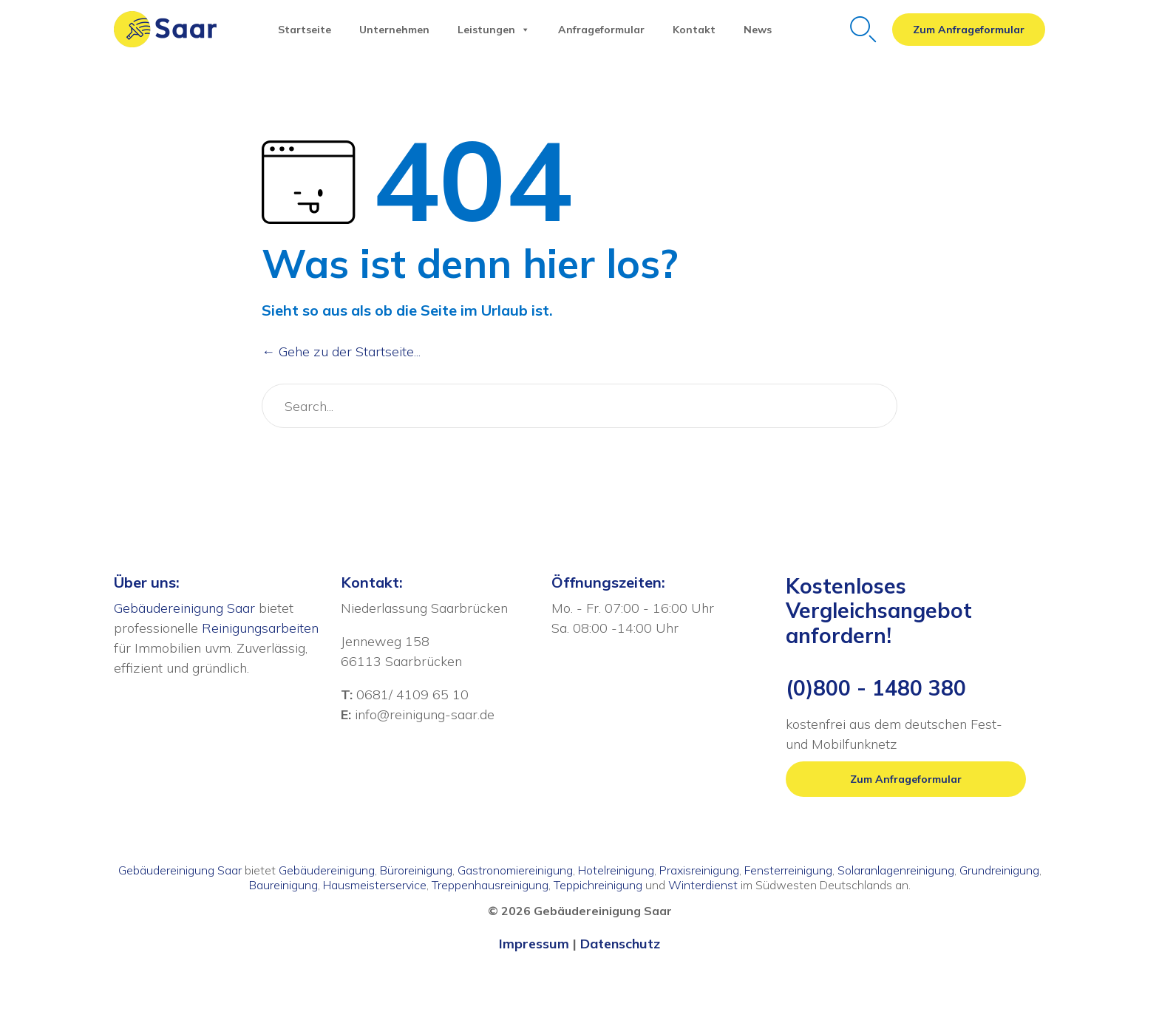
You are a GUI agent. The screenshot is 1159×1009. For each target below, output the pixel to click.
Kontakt (694, 29)
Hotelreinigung (616, 870)
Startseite (304, 29)
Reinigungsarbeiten (260, 627)
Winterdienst (703, 884)
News (758, 29)
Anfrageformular (601, 29)
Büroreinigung (416, 870)
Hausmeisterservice (374, 884)
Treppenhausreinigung (490, 884)
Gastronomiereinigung (515, 870)
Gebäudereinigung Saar (184, 607)
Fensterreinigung (788, 870)
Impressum (534, 943)
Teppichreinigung (598, 884)
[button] (968, 29)
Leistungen (494, 29)
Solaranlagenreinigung (895, 870)
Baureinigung (283, 884)
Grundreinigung (999, 870)
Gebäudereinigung (327, 870)
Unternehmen (394, 29)
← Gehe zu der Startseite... (341, 351)
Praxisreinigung (699, 870)
